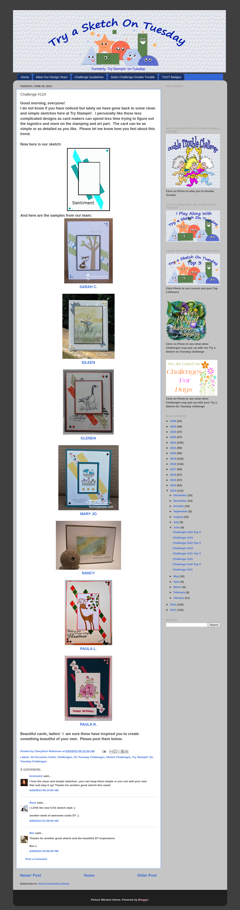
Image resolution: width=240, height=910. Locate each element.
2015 (173, 480)
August (179, 516)
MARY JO (88, 514)
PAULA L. (88, 649)
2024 (173, 431)
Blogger (143, 899)
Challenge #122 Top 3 (187, 542)
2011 (173, 609)
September (181, 511)
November (181, 500)
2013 (173, 490)
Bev (32, 833)
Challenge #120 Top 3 (187, 564)
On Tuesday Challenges (89, 757)
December (181, 495)
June (177, 527)
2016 (173, 474)
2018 (173, 463)
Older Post (147, 875)
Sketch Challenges (118, 757)
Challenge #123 (183, 548)
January (179, 597)
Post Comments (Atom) (54, 883)
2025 (173, 426)
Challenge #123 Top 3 (187, 532)
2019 (173, 458)
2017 (173, 469)
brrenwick (36, 776)
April (177, 581)
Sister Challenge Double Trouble (133, 77)
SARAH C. (88, 287)
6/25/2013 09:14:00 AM (44, 790)
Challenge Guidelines (89, 77)
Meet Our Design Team (51, 77)
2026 (173, 421)
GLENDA (88, 438)
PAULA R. (88, 724)
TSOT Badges (171, 77)
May (177, 576)
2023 (173, 437)
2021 (173, 447)
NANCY (88, 573)
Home (25, 77)
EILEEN (88, 363)
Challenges (64, 757)
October (179, 506)
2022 (173, 442)
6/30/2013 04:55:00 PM (44, 851)
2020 (173, 453)
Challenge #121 (183, 569)
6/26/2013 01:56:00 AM (44, 820)
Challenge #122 (183, 558)
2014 (173, 485)
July (177, 522)
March (178, 587)
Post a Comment (36, 859)
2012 (173, 604)
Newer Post (30, 875)
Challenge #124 (183, 537)
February (180, 592)
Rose (33, 802)
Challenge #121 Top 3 (187, 553)
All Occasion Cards (43, 757)
